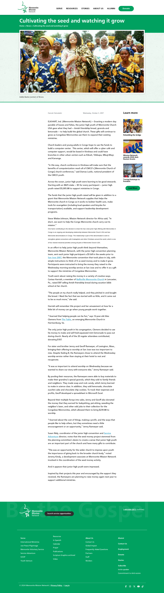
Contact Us (90, 542)
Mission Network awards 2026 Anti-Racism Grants (131, 157)
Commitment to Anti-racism (129, 573)
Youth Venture (26, 561)
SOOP (23, 557)
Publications (58, 552)
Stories (85, 9)
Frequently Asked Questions (97, 549)
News (28, 26)
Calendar (56, 544)
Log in (67, 585)
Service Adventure (28, 553)
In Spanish (57, 540)
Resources (72, 9)
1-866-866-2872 (129, 510)
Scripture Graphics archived (64, 555)
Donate (126, 9)
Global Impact (91, 546)
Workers (89, 561)
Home (21, 26)
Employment (123, 549)
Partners (89, 553)
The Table (66, 320)
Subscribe (122, 566)
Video (55, 559)
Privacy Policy (57, 585)
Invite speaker (123, 570)
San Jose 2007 (55, 258)
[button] (132, 188)
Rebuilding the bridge (132, 135)
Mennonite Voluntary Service (32, 549)
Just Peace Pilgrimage (29, 546)
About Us (98, 9)
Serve (59, 9)
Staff (87, 557)
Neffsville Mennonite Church (90, 279)
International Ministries (30, 542)
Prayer (55, 548)
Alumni (111, 9)
